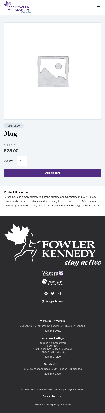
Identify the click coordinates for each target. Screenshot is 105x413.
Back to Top (52, 396)
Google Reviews (53, 301)
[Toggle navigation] (98, 7)
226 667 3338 (52, 373)
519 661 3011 (52, 330)
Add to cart (52, 173)
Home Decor (14, 125)
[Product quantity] (22, 161)
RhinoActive (65, 404)
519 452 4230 (52, 356)
